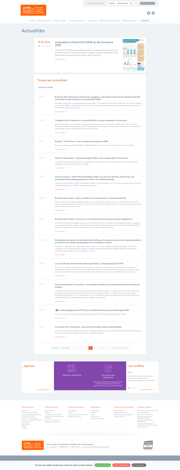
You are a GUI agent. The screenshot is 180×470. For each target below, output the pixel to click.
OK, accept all (103, 465)
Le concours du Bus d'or (52, 421)
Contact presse (119, 418)
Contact (24, 429)
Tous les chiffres (145, 391)
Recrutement (26, 425)
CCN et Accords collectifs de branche (54, 418)
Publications (95, 412)
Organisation (49, 412)
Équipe (24, 427)
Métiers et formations (52, 423)
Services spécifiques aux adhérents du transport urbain (147, 425)
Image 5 (50, 47)
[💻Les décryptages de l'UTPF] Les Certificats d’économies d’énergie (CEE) (92, 312)
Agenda (29, 367)
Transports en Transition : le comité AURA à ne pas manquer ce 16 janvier (91, 121)
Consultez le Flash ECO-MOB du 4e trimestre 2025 (85, 45)
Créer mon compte (147, 3)
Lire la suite (59, 61)
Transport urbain (59, 22)
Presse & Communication (110, 22)
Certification (26, 423)
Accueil (32, 22)
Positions (94, 414)
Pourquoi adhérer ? (129, 22)
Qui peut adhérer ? (143, 414)
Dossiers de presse (120, 414)
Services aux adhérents (145, 416)
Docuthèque (92, 22)
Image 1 (39, 47)
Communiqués (119, 412)
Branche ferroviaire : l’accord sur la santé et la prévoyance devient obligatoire (94, 220)
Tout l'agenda (42, 391)
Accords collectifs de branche (78, 416)
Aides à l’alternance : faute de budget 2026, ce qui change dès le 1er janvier (92, 159)
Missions (24, 412)
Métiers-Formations (74, 418)
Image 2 (41, 47)
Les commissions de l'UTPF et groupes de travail (31, 416)
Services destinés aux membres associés (144, 418)
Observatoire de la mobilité (123, 416)
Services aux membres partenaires (144, 422)
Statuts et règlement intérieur (32, 421)
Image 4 (47, 47)
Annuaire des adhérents (30, 419)
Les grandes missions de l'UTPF (147, 412)
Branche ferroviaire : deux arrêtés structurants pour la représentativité (91, 199)
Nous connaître (44, 22)
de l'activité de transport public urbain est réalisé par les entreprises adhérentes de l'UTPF (141, 379)
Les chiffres (136, 367)
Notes (93, 416)
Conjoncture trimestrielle (53, 416)
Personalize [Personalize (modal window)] (139, 465)
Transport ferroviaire (76, 22)
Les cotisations (142, 428)
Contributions (95, 418)
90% (130, 374)
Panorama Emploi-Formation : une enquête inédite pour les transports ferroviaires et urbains (98, 287)
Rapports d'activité (97, 420)
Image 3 (44, 47)
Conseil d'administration (30, 414)
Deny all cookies (122, 465)
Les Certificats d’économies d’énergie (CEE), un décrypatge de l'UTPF (89, 265)
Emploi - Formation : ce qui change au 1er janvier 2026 (82, 142)
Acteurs (47, 414)
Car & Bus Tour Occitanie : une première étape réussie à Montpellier (89, 328)
